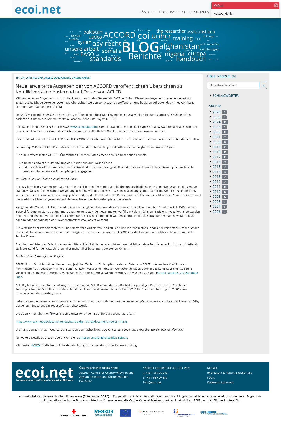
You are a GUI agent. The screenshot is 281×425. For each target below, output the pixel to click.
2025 (219, 117)
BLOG (140, 46)
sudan (76, 35)
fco (80, 31)
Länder (146, 12)
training (183, 38)
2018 (220, 151)
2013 (220, 176)
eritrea (66, 36)
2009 (220, 196)
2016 (220, 161)
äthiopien (73, 57)
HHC (198, 39)
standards (105, 58)
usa (217, 59)
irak (97, 55)
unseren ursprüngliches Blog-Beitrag (103, 337)
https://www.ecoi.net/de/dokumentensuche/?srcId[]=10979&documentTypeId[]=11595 (72, 321)
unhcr (161, 35)
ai (137, 45)
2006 (219, 211)
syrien (84, 41)
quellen (71, 38)
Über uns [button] (167, 12)
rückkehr (188, 50)
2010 (220, 191)
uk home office (209, 44)
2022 (220, 132)
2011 (220, 186)
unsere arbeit (72, 48)
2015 (220, 166)
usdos (95, 36)
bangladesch (212, 54)
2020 (220, 142)
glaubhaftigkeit (209, 49)
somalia (112, 50)
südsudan (77, 61)
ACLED (48, 77)
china (71, 31)
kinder (169, 60)
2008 (219, 201)
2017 (220, 156)
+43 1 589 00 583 (156, 372)
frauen (109, 40)
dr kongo (208, 36)
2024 (220, 122)
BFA (208, 40)
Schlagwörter (225, 95)
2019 (220, 146)
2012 (220, 181)
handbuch (190, 59)
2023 (219, 126)
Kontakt (212, 368)
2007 (219, 206)
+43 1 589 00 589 (156, 377)
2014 (220, 171)
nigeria (174, 54)
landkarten (62, 77)
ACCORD (119, 35)
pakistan (92, 31)
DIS (161, 53)
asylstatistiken (201, 31)
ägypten (66, 53)
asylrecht (106, 43)
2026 (219, 112)
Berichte (145, 57)
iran (75, 54)
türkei (110, 48)
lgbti (138, 40)
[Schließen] (276, 5)
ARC (125, 40)
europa (197, 53)
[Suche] (263, 85)
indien (66, 41)
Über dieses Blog (221, 76)
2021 (220, 136)
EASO (87, 54)
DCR (113, 55)
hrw (72, 45)
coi (144, 35)
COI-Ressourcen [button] (196, 12)
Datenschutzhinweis (220, 382)
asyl (217, 36)
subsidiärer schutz (142, 30)
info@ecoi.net (152, 382)
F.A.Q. (211, 377)
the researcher (165, 31)
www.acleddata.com (83, 127)
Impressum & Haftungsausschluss (229, 372)
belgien (211, 59)
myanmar (163, 40)
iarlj (99, 40)
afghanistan (179, 46)
